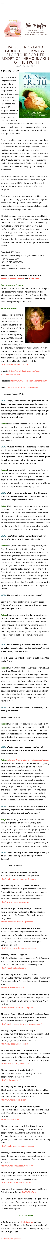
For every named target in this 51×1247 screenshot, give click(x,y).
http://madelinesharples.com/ (13, 968)
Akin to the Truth (26, 1222)
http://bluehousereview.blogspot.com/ (17, 1146)
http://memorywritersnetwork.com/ (16, 1182)
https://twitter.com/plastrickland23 (23, 387)
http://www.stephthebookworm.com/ (17, 1166)
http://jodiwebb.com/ (10, 1119)
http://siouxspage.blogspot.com (14, 1044)
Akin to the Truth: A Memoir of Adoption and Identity (28, 760)
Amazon (5, 278)
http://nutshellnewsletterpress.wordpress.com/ (21, 1024)
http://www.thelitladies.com (12, 987)
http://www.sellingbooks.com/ (14, 1100)
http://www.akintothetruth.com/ (14, 364)
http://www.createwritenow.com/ (15, 902)
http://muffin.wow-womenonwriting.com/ (18, 879)
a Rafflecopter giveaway (11, 1238)
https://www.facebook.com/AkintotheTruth (28, 381)
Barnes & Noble (17, 278)
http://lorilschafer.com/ (11, 1080)
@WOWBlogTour (29, 1192)
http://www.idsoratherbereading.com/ (17, 1007)
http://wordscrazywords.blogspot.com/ (17, 921)
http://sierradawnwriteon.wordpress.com (18, 948)
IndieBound (34, 278)
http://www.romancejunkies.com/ (15, 1063)
